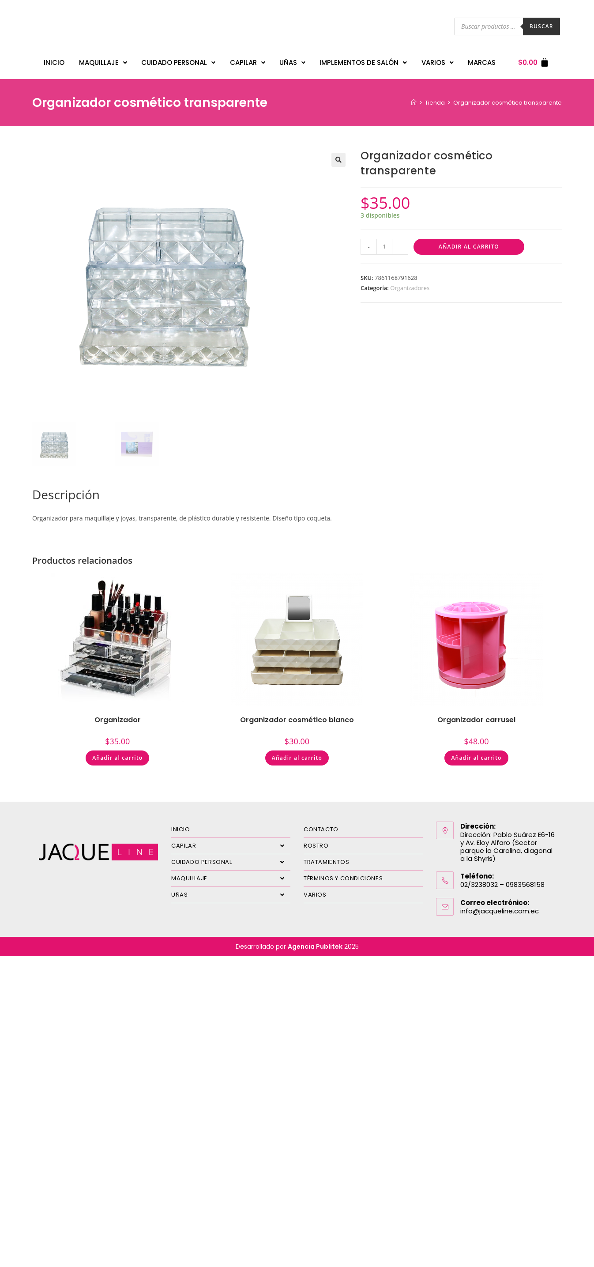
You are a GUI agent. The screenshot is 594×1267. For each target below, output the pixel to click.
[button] (338, 155)
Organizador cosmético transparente (507, 98)
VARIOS (437, 60)
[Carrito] (534, 60)
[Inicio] (414, 98)
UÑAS (292, 60)
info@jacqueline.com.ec (499, 906)
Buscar (541, 26)
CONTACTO (321, 825)
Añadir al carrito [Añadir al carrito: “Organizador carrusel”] (476, 753)
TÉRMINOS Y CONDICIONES (343, 874)
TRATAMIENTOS (326, 857)
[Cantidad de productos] (384, 242)
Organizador (117, 715)
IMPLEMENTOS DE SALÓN (363, 60)
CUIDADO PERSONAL (178, 60)
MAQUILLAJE (103, 60)
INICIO (54, 60)
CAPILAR (247, 60)
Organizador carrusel (476, 715)
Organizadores (409, 283)
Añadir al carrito (469, 242)
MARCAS (482, 60)
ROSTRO (316, 841)
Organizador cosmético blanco (297, 715)
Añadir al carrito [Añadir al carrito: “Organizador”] (117, 753)
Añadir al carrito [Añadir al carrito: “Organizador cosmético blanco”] (297, 753)
